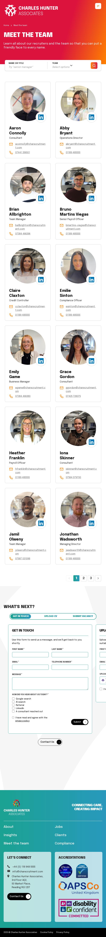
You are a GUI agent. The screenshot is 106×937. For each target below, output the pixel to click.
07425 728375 (73, 396)
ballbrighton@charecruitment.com (30, 227)
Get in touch (21, 616)
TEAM (55, 63)
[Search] (94, 65)
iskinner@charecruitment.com (81, 471)
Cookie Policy (46, 932)
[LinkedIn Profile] (41, 117)
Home (6, 25)
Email (18, 662)
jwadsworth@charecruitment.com (81, 552)
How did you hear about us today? (33, 695)
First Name (21, 649)
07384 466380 (23, 396)
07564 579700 (73, 477)
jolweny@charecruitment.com (30, 552)
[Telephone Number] (73, 667)
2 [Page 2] (84, 578)
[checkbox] (16, 717)
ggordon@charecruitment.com (81, 390)
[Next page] (98, 578)
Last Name (60, 649)
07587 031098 (22, 558)
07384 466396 (22, 234)
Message (19, 674)
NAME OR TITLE (16, 63)
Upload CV (50, 616)
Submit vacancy (83, 616)
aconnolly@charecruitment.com (30, 146)
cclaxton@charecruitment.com (30, 308)
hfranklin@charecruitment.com (30, 471)
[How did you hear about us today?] (16, 698)
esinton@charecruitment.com (80, 308)
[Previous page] (69, 578)
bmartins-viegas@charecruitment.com (81, 227)
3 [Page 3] (91, 578)
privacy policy (25, 721)
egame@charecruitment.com (30, 390)
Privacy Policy (62, 932)
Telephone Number (72, 661)
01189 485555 (73, 152)
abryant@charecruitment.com (81, 146)
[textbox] (33, 654)
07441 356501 (22, 152)
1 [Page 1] (76, 578)
